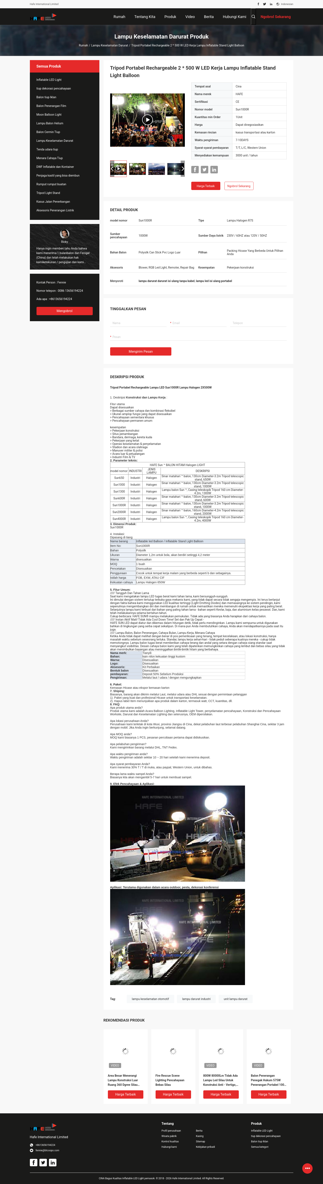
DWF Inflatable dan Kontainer (55, 166)
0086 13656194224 (70, 290)
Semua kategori (259, 1146)
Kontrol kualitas (170, 1141)
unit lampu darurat (235, 999)
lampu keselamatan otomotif (150, 999)
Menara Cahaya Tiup (50, 158)
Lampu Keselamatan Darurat (109, 45)
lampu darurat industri (196, 999)
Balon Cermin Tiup (48, 132)
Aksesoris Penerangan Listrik (55, 210)
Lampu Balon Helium (50, 123)
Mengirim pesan (141, 352)
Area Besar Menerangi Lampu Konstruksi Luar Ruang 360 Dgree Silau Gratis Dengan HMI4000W (125, 1080)
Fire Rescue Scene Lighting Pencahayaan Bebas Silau (170, 1080)
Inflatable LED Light (49, 79)
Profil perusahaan (171, 1130)
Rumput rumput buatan (51, 184)
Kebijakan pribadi (205, 1146)
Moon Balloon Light (49, 114)
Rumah (83, 45)
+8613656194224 (60, 299)
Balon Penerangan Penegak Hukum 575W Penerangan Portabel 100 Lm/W (267, 1080)
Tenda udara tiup (47, 149)
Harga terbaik (206, 186)
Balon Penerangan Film (51, 106)
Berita (199, 1130)
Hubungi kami (169, 1146)
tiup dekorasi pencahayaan (54, 88)
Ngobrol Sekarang (238, 186)
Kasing (200, 1136)
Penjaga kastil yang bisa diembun (58, 175)
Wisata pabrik (169, 1136)
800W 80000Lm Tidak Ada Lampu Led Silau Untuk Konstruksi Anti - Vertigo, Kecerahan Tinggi (220, 1080)
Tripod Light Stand (48, 193)
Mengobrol (65, 311)
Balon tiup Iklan (46, 97)
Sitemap (200, 1141)
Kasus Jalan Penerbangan (53, 201)
